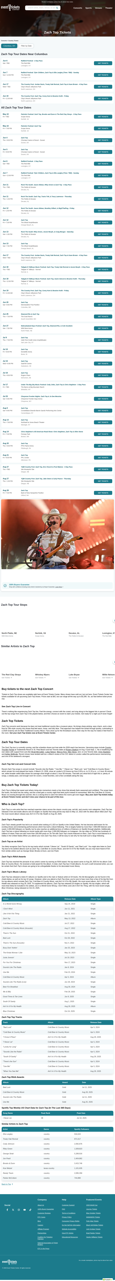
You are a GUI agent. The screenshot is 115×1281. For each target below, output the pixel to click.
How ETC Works (67, 1233)
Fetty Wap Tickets (92, 1221)
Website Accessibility (69, 1229)
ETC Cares (41, 1217)
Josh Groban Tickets (93, 1229)
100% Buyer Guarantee (46, 1209)
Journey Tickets (91, 1209)
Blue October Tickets (93, 1213)
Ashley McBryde (11, 754)
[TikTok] (30, 1210)
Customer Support (68, 1205)
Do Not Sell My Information (71, 1225)
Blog (39, 1221)
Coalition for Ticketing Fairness (45, 1238)
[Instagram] (19, 1210)
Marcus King (62, 752)
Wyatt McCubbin (37, 752)
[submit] (57, 8)
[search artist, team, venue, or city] (42, 8)
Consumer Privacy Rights (70, 1221)
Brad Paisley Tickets (93, 1233)
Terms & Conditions (68, 1213)
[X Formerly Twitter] (13, 1210)
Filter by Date (26, 46)
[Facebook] (7, 1210)
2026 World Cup (91, 1205)
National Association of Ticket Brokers (48, 1244)
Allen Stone (72, 752)
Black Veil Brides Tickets (94, 1225)
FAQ (63, 1209)
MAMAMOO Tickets (93, 1217)
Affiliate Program (43, 1229)
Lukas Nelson (50, 752)
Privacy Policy (67, 1217)
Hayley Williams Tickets (94, 1237)
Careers (40, 1225)
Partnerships (42, 1233)
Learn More (59, 587)
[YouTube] (24, 1210)
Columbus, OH (9, 46)
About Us (41, 1205)
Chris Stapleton (104, 752)
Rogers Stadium (72, 750)
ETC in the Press (43, 1249)
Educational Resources (70, 1237)
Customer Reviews (44, 1213)
